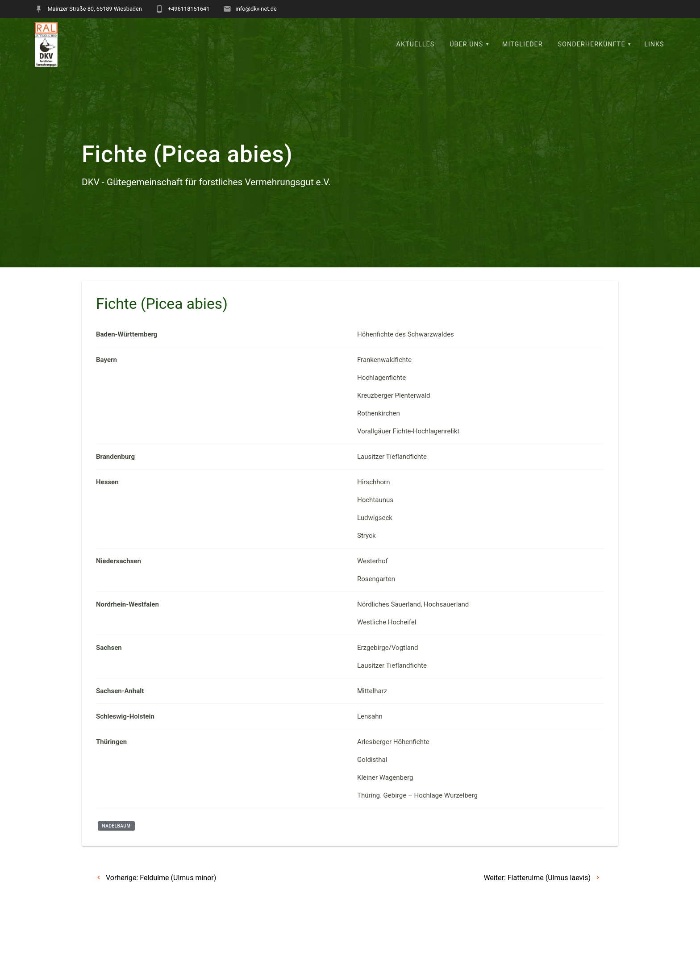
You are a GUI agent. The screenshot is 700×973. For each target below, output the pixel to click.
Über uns (466, 44)
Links (654, 44)
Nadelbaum (116, 825)
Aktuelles (415, 44)
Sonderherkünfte (591, 44)
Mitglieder (522, 44)
